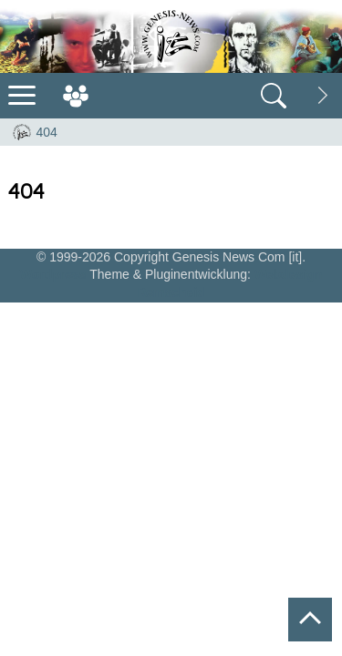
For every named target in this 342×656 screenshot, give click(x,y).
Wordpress (53, 274)
